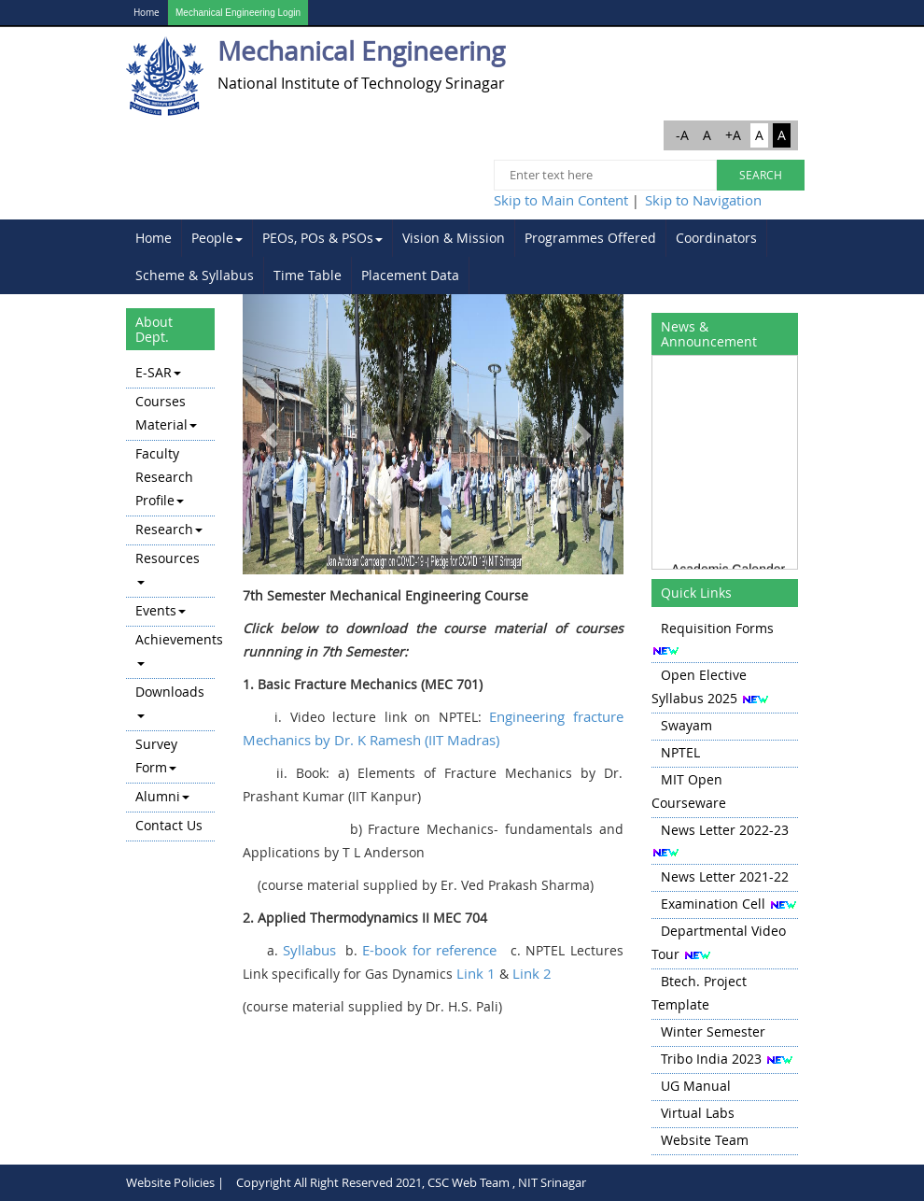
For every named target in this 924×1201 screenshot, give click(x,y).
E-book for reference (429, 949)
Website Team (705, 1140)
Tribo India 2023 (711, 1058)
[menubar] (462, 256)
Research (169, 529)
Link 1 (476, 973)
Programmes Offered (590, 238)
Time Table (307, 275)
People (217, 238)
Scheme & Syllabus (194, 275)
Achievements (175, 648)
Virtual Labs (698, 1113)
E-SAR (158, 372)
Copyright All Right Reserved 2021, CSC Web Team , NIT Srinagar (411, 1182)
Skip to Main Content (561, 200)
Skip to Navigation (703, 200)
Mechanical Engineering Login (238, 12)
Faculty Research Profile (164, 477)
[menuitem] (154, 238)
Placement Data (410, 275)
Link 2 (532, 973)
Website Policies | (175, 1182)
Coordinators (716, 238)
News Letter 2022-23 (725, 830)
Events (160, 610)
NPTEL (680, 752)
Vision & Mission (453, 238)
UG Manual (696, 1086)
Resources (167, 567)
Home (146, 13)
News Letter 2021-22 (725, 876)
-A (682, 135)
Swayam (686, 725)
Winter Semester (713, 1031)
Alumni (162, 796)
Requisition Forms (717, 628)
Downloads (169, 700)
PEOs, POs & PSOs (322, 238)
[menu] (170, 600)
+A (733, 135)
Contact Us (169, 825)
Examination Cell (713, 903)
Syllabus (309, 949)
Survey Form (156, 755)
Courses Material (166, 412)
